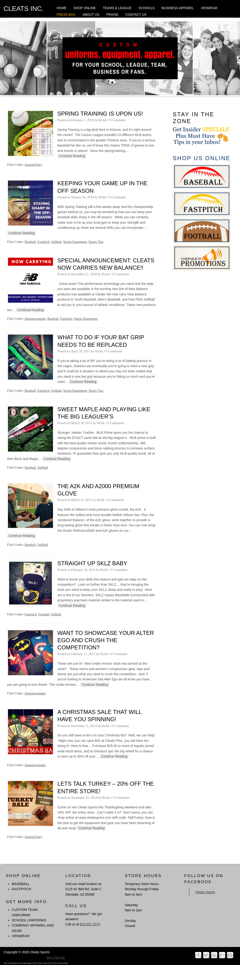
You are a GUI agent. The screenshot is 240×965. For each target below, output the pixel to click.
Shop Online (84, 8)
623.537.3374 (90, 924)
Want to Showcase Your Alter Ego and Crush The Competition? (105, 640)
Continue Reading (72, 156)
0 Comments (117, 120)
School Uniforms (29, 920)
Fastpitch (43, 242)
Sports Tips (95, 242)
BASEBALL (21, 884)
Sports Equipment (75, 242)
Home (61, 8)
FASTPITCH (21, 889)
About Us (90, 14)
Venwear (209, 8)
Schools (146, 8)
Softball (56, 242)
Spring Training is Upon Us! (100, 113)
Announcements (35, 318)
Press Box (65, 14)
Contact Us (135, 14)
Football (43, 614)
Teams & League (117, 8)
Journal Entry (33, 164)
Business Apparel (178, 8)
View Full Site (55, 957)
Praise (112, 14)
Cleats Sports (205, 892)
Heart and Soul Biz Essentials (52, 963)
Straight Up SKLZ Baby (92, 563)
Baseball (30, 242)
